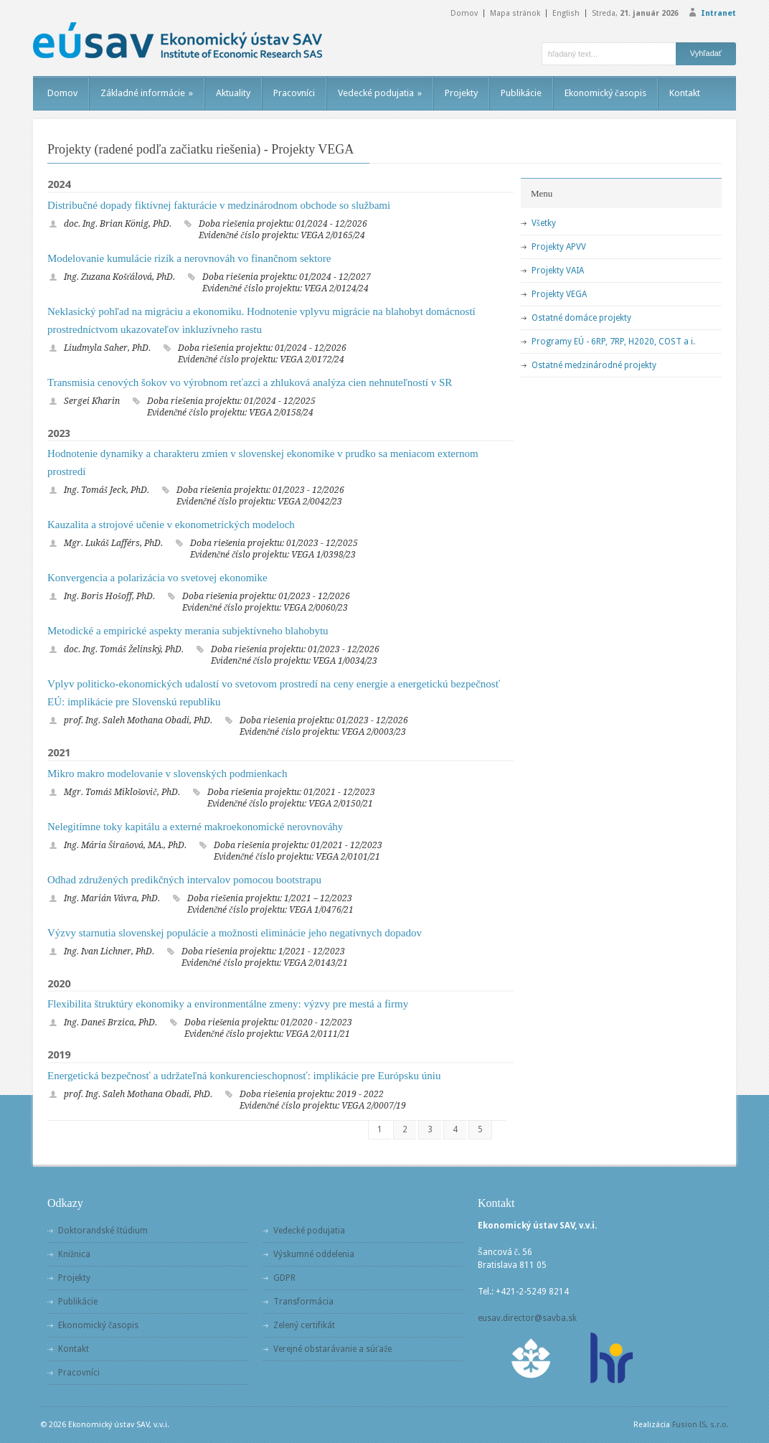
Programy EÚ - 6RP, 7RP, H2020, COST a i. (613, 342)
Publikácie (521, 93)
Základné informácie (146, 93)
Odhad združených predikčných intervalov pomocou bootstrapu (184, 879)
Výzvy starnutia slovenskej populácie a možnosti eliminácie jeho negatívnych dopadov (234, 933)
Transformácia (303, 1302)
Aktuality (233, 93)
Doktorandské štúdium (103, 1231)
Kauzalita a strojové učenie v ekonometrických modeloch (171, 524)
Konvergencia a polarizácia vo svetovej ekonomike (157, 577)
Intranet (718, 13)
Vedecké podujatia (380, 93)
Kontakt (684, 93)
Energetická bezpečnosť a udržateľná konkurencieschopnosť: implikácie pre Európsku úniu (243, 1075)
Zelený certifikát (304, 1325)
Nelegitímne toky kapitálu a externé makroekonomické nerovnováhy (195, 826)
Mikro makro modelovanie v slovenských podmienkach (167, 773)
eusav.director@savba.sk (527, 1318)
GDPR (284, 1278)
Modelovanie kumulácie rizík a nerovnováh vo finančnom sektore (189, 258)
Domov (464, 13)
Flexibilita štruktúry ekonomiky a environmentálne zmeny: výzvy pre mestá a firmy (227, 1004)
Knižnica (74, 1254)
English (566, 13)
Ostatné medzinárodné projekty (594, 365)
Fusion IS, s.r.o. (700, 1424)
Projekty (461, 93)
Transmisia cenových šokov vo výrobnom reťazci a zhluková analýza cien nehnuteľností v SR (249, 382)
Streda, (635, 13)
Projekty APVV (559, 247)
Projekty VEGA (559, 294)
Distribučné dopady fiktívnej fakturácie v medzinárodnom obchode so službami (218, 205)
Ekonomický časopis (605, 93)
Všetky (544, 223)
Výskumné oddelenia (313, 1254)
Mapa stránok (515, 13)
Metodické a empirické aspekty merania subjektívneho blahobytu (188, 630)
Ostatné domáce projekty (581, 318)
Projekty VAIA (558, 270)
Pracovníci (294, 93)
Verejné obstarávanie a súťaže (332, 1349)
